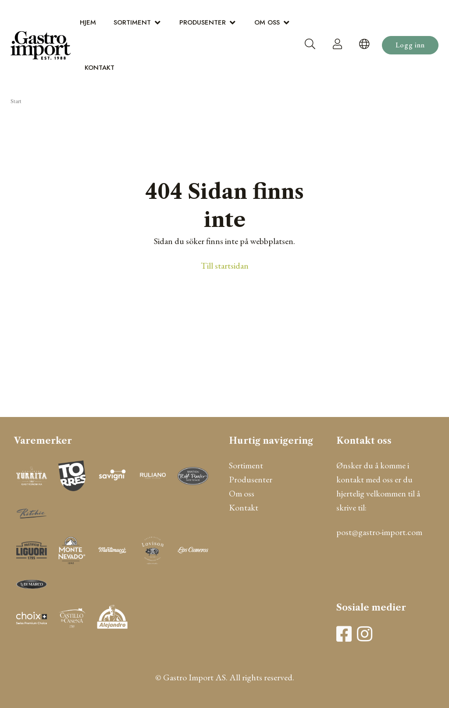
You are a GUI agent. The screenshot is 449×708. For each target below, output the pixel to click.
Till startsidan (225, 265)
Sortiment (132, 22)
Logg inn (410, 45)
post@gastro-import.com (379, 532)
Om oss (267, 22)
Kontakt (99, 67)
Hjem (88, 22)
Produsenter (202, 22)
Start (16, 101)
